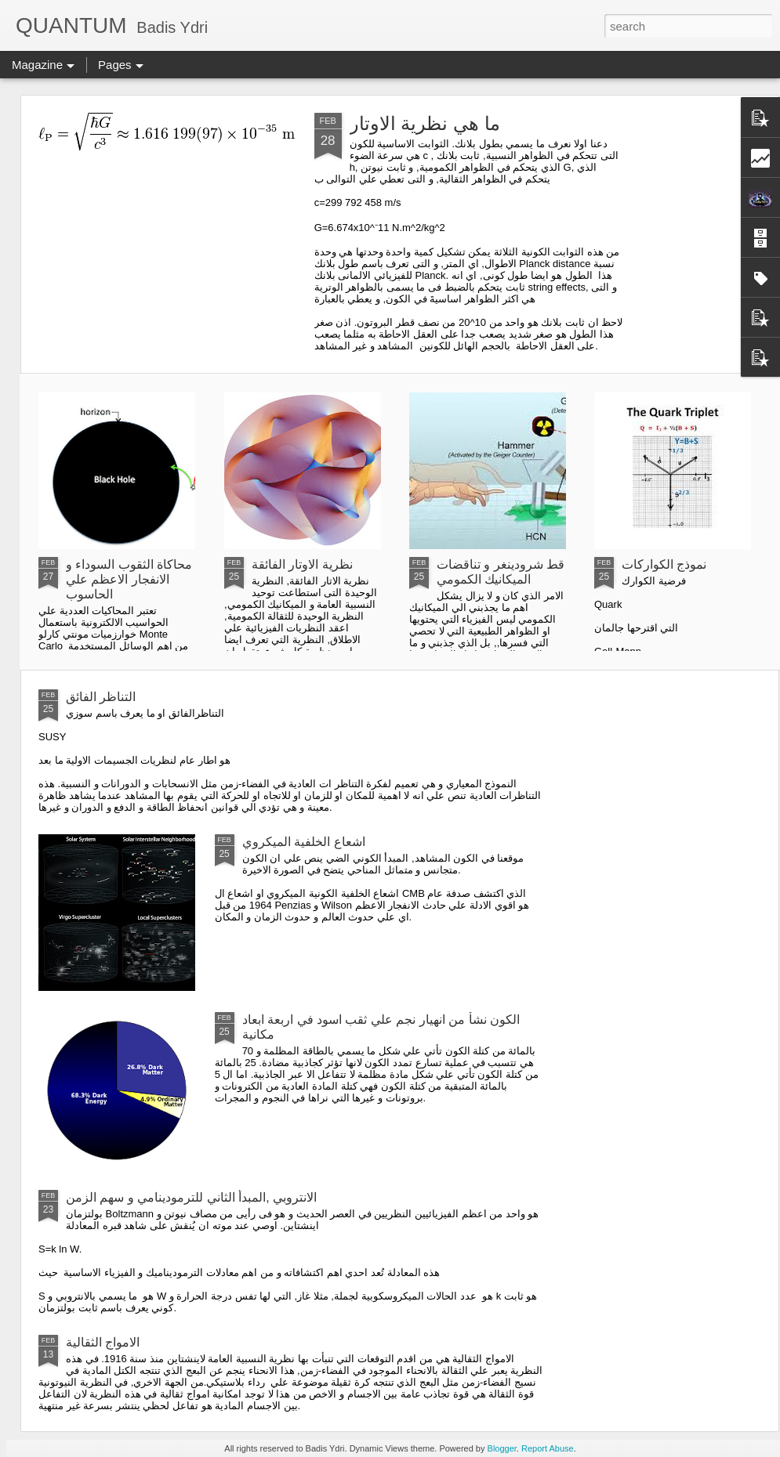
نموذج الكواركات (664, 564)
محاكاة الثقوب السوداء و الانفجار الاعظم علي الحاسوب (129, 579)
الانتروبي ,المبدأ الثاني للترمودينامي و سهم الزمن (191, 1197)
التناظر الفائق (101, 696)
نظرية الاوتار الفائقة (302, 564)
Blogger (502, 1448)
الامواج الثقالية (103, 1342)
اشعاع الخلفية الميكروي (303, 841)
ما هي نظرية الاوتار (425, 123)
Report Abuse (547, 1448)
